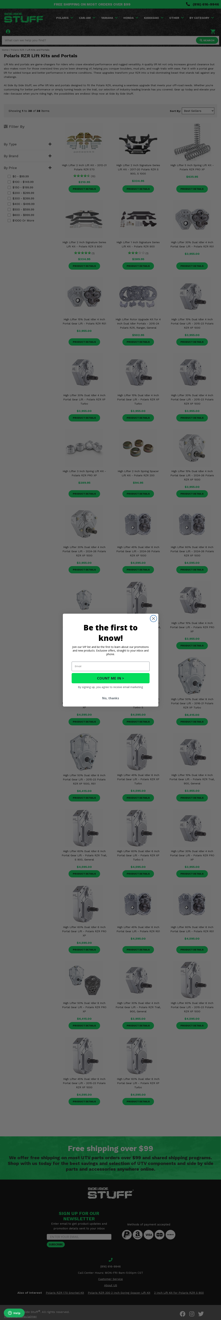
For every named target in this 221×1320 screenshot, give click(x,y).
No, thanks (110, 698)
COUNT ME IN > (110, 678)
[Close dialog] (153, 618)
